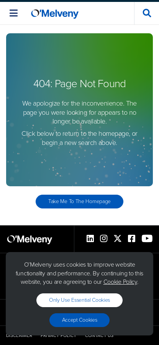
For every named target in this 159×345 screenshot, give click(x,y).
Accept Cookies (79, 320)
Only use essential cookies (79, 300)
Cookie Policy (120, 281)
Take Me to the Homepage (79, 201)
